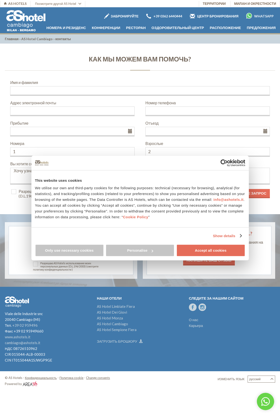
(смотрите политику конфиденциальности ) (66, 268)
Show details (224, 236)
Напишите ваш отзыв (209, 260)
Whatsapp (260, 16)
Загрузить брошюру (120, 341)
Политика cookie (71, 378)
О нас (193, 320)
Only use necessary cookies (69, 250)
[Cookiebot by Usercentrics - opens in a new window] (224, 162)
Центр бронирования (214, 16)
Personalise (140, 250)
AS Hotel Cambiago (37, 39)
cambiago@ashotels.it (22, 342)
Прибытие (19, 123)
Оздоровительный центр (177, 27)
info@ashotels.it (229, 199)
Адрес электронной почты (33, 102)
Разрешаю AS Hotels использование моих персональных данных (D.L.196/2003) (65, 265)
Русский (261, 379)
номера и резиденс (66, 27)
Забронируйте (121, 16)
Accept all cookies (211, 250)
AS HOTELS (15, 3)
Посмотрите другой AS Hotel (58, 4)
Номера (17, 143)
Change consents (98, 378)
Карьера (196, 325)
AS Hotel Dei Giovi (112, 312)
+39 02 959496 (25, 325)
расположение (225, 27)
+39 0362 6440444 (164, 16)
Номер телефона (160, 102)
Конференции (106, 27)
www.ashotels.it (17, 337)
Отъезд (152, 123)
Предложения (261, 27)
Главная (12, 39)
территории (214, 3)
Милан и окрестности (255, 3)
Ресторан (136, 27)
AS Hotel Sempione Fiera (116, 329)
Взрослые (154, 143)
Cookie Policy (135, 217)
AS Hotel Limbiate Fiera (116, 306)
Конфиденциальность (41, 378)
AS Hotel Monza (110, 318)
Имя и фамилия (24, 82)
